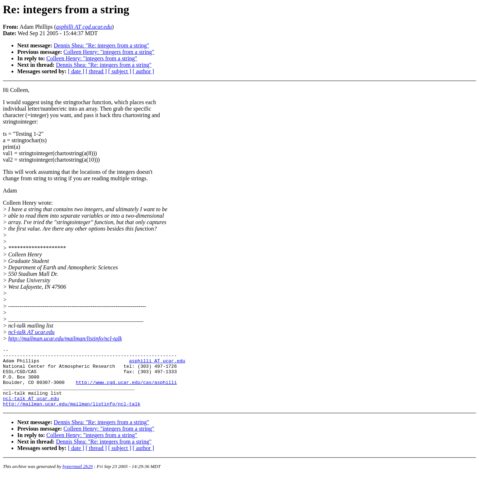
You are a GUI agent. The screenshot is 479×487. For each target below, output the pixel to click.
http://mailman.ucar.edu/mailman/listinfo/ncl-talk (65, 338)
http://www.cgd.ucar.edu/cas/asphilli (126, 389)
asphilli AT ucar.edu (157, 364)
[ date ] (76, 71)
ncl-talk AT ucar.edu (31, 332)
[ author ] (143, 71)
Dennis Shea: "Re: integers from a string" (101, 45)
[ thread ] (96, 71)
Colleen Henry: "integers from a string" (109, 52)
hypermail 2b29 (78, 478)
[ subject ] (119, 71)
